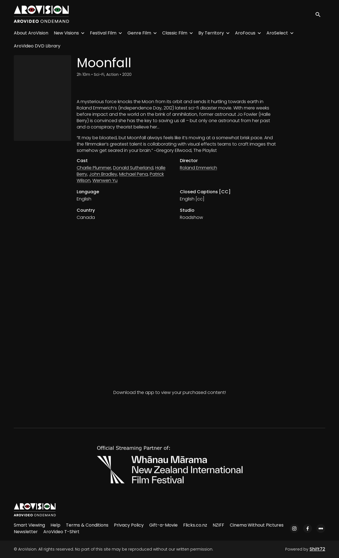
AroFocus (245, 33)
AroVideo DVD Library (37, 46)
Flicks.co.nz (195, 525)
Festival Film (103, 33)
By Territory (211, 33)
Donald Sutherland (133, 168)
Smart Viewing (29, 525)
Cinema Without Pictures (257, 525)
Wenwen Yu (105, 180)
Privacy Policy (129, 525)
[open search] (320, 14)
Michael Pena (133, 174)
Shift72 (317, 549)
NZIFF (218, 525)
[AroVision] (35, 509)
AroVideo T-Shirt (61, 532)
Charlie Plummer (94, 168)
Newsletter (26, 532)
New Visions (66, 33)
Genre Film (139, 33)
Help (55, 525)
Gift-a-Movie (163, 525)
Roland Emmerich (198, 168)
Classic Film (174, 33)
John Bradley (103, 174)
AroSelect (277, 33)
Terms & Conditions (87, 525)
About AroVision (31, 33)
